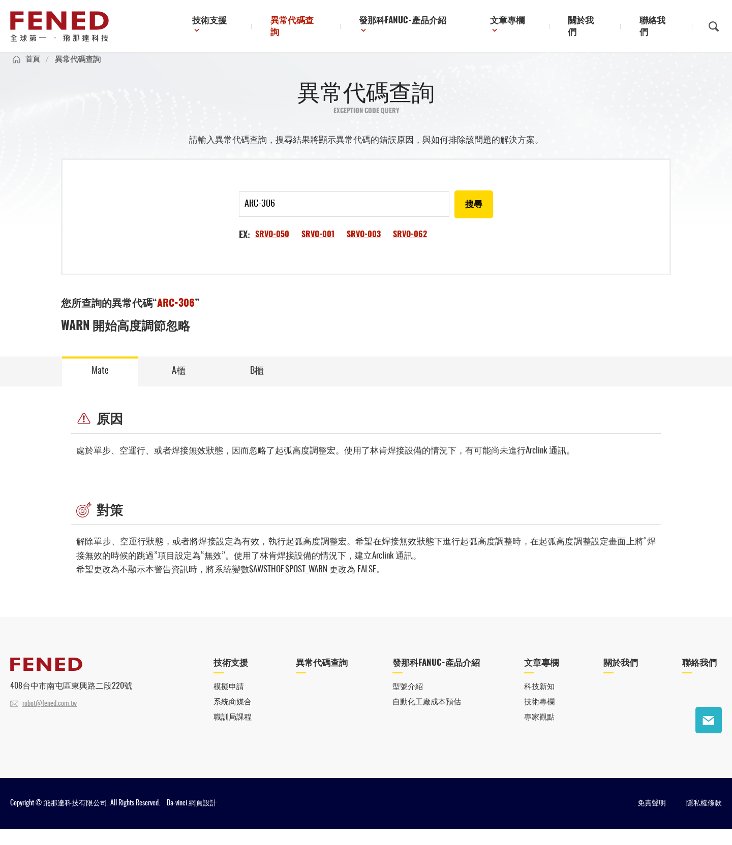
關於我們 (596, 27)
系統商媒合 (233, 717)
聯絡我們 (660, 27)
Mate (100, 382)
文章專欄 (525, 27)
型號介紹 (407, 702)
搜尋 (473, 215)
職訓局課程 (233, 733)
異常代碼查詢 (326, 27)
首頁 (33, 69)
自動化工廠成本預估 (426, 717)
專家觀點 (539, 733)
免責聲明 (651, 819)
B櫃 (257, 382)
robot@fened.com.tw (49, 718)
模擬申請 (229, 702)
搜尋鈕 (714, 27)
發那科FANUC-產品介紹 (427, 27)
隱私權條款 (704, 819)
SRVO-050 (272, 246)
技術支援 (246, 27)
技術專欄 (539, 717)
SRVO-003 (364, 246)
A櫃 (179, 382)
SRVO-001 (317, 246)
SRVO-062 (410, 246)
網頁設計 (203, 819)
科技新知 (539, 702)
